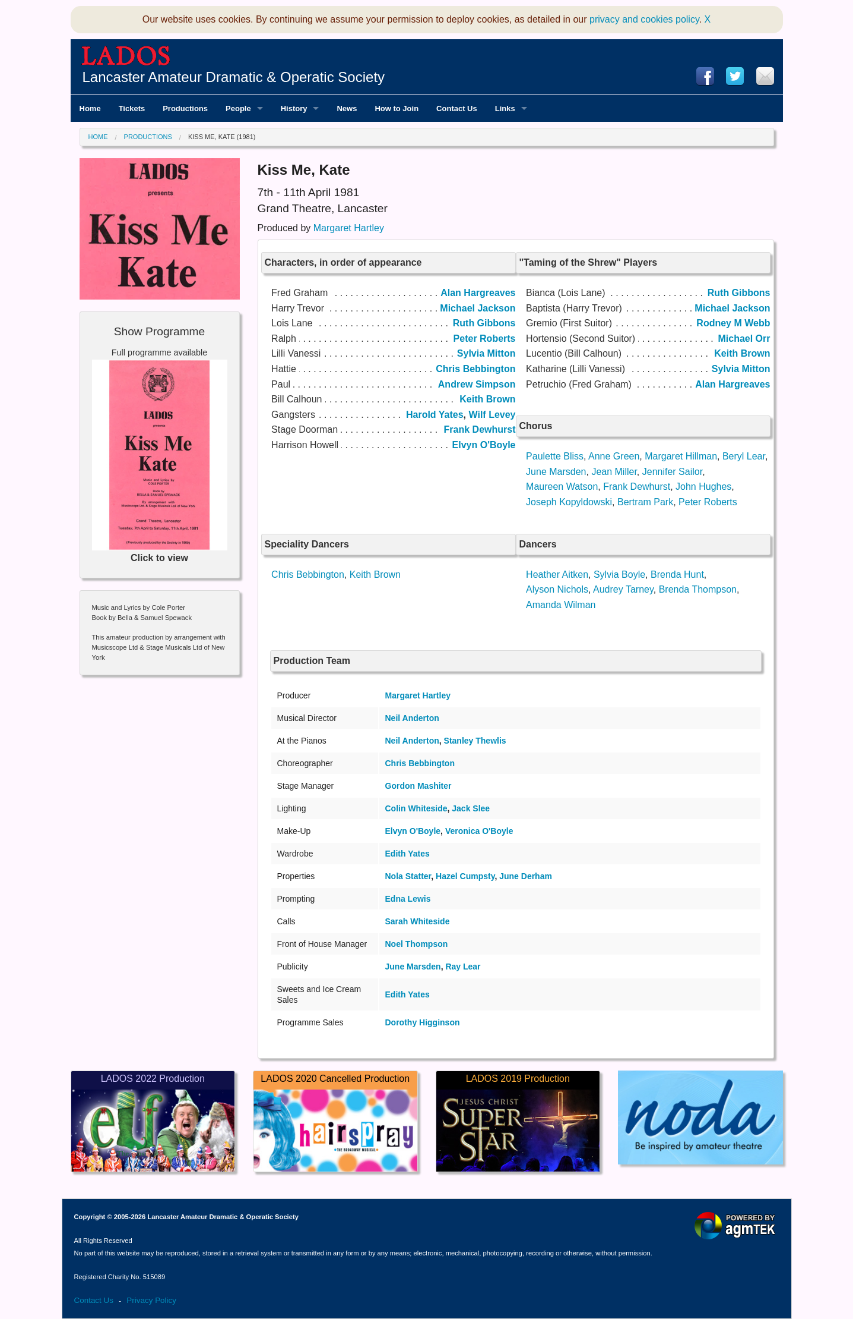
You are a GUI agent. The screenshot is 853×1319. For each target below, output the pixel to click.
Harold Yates (435, 415)
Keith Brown (375, 574)
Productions (148, 136)
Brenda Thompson (698, 589)
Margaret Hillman (681, 456)
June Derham (525, 876)
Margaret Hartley (348, 228)
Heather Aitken (557, 574)
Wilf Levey (492, 415)
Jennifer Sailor (672, 472)
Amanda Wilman (560, 605)
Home (98, 136)
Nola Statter (408, 876)
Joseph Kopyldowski (569, 502)
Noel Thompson (416, 944)
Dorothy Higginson (422, 1022)
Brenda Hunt (677, 574)
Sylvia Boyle (619, 574)
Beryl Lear (743, 456)
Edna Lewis (408, 899)
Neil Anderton (412, 718)
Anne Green (613, 456)
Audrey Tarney (623, 589)
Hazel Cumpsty (465, 876)
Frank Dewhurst (636, 486)
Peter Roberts (707, 502)
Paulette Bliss (555, 456)
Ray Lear (462, 966)
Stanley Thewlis (475, 740)
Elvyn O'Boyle (413, 831)
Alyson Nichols (557, 589)
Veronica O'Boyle (479, 831)
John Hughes (703, 486)
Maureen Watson (562, 486)
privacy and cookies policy (644, 19)
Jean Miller (613, 472)
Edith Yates (407, 853)
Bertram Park (645, 502)
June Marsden (556, 472)
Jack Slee (471, 808)
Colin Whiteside (416, 808)
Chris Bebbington (307, 574)
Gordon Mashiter (418, 786)
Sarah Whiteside (417, 921)
